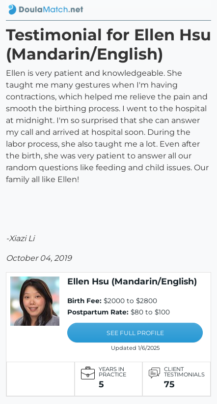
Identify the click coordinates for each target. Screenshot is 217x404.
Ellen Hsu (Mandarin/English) (132, 281)
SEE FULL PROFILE (135, 333)
